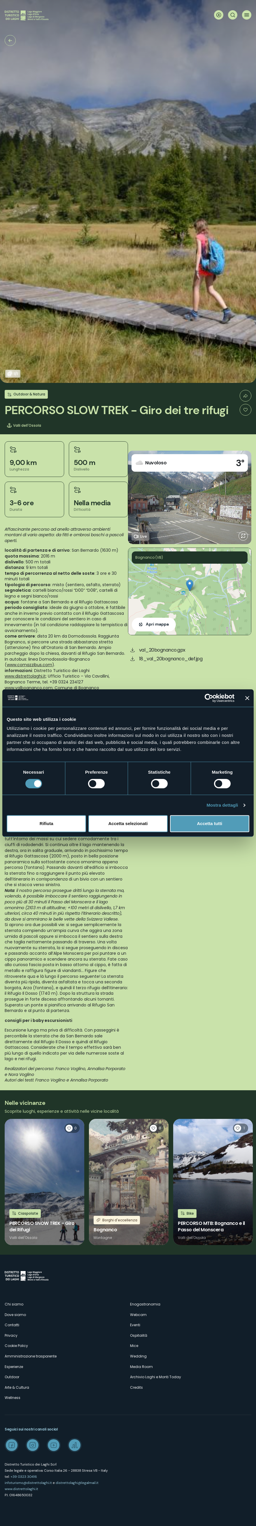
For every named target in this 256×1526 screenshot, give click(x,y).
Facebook (12, 1445)
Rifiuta (46, 823)
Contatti (12, 1324)
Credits (136, 1387)
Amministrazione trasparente (31, 1356)
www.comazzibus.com (29, 665)
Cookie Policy (16, 1345)
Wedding (138, 1356)
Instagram (33, 1445)
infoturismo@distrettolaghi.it (28, 1482)
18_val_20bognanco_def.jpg (171, 658)
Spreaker (75, 1445)
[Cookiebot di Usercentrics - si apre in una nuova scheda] (208, 698)
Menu (246, 15)
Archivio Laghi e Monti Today (155, 1376)
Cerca (232, 15)
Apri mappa (157, 624)
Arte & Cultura (17, 1387)
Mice (134, 1345)
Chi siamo (14, 1304)
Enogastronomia (145, 1304)
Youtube (54, 1445)
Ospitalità (138, 1335)
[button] (189, 585)
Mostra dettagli (222, 805)
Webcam (138, 1314)
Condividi (245, 396)
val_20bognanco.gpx (162, 650)
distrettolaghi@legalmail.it (77, 1482)
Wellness (12, 1397)
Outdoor (12, 1376)
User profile (218, 15)
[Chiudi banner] (247, 698)
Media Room (141, 1366)
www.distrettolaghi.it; (26, 676)
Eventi (135, 1324)
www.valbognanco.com (28, 688)
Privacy (11, 1335)
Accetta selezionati (128, 823)
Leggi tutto (44, 1182)
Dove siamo (15, 1314)
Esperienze (14, 1366)
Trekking (10, 40)
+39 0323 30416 (23, 1476)
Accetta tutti (209, 823)
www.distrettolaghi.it (21, 1489)
